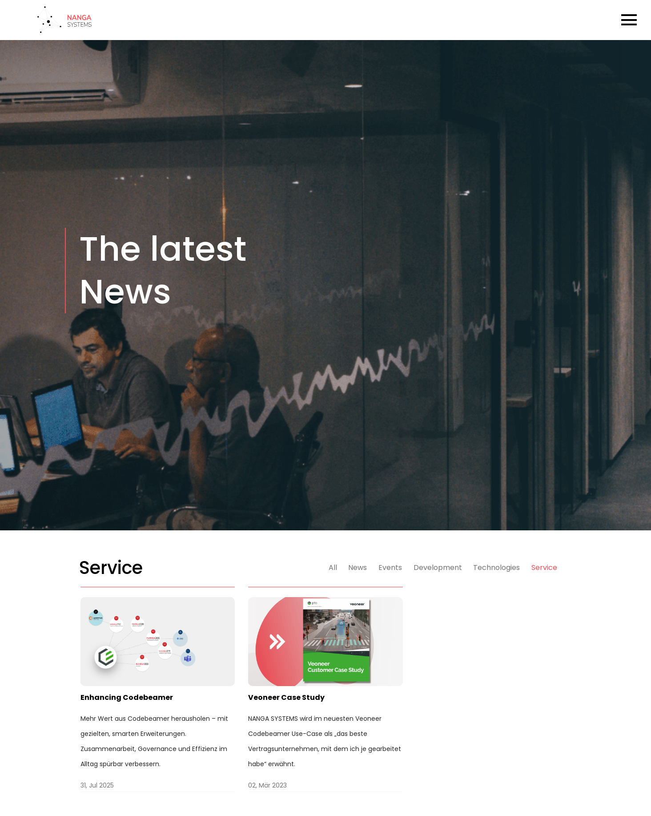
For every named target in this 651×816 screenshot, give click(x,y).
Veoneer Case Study (286, 697)
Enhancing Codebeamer (126, 697)
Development (438, 567)
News (357, 567)
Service (544, 567)
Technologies (496, 567)
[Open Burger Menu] (629, 19)
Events (390, 567)
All (333, 567)
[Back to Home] (64, 29)
